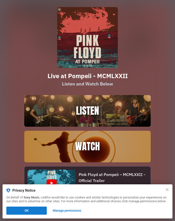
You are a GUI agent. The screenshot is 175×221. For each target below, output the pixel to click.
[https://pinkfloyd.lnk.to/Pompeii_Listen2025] (87, 111)
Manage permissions (67, 210)
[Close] (167, 190)
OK (27, 210)
